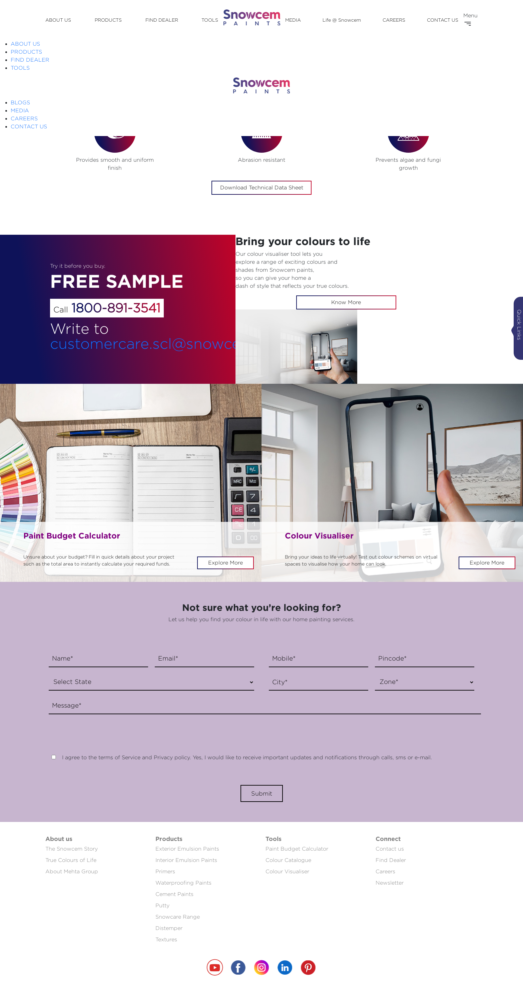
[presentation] (96, 731)
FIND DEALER (161, 19)
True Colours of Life (70, 860)
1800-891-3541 (115, 307)
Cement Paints (174, 894)
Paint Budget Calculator (297, 849)
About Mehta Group (71, 871)
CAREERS (394, 19)
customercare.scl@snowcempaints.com (191, 343)
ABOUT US (58, 19)
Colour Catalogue (288, 860)
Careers (385, 871)
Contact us (390, 849)
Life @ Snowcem (342, 19)
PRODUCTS (108, 19)
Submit (261, 793)
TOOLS (209, 19)
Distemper (168, 928)
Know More (346, 302)
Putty (162, 905)
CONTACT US (442, 19)
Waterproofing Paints (183, 883)
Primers (165, 871)
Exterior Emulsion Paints (187, 849)
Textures (166, 939)
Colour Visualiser (287, 871)
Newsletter (390, 883)
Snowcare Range (177, 917)
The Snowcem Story (71, 849)
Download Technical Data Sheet (261, 187)
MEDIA (293, 19)
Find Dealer (391, 860)
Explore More (225, 563)
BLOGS (20, 102)
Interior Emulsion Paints (186, 860)
